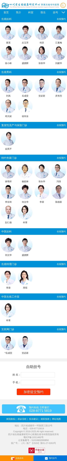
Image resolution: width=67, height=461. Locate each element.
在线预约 (61, 19)
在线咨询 (16, 458)
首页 (6, 12)
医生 (43, 12)
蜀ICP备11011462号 (33, 437)
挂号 (55, 12)
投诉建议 (33, 419)
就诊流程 (22, 419)
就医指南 (45, 419)
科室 (30, 12)
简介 (18, 12)
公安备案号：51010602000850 (33, 440)
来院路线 (10, 419)
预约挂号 (50, 458)
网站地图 (56, 419)
